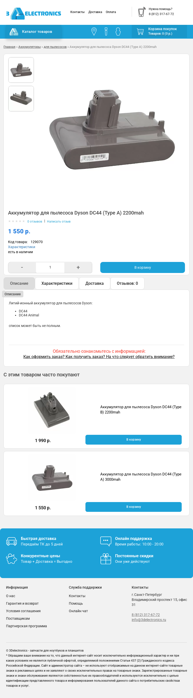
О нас (10, 596)
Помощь (76, 603)
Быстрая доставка (38, 538)
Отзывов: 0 (127, 283)
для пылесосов (55, 47)
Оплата (111, 12)
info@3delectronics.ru (149, 620)
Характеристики (21, 247)
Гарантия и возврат (22, 603)
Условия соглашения (23, 611)
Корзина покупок (162, 29)
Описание (19, 283)
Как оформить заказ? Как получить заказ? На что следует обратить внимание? (99, 356)
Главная (9, 47)
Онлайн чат (78, 611)
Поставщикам (18, 618)
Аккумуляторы (29, 47)
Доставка (95, 12)
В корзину (142, 267)
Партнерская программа (26, 626)
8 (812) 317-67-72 (146, 615)
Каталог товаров (31, 32)
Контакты (77, 12)
